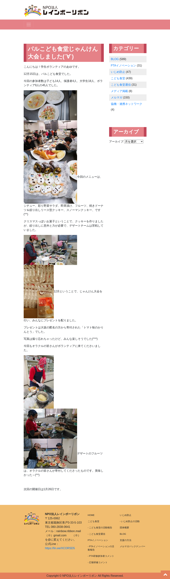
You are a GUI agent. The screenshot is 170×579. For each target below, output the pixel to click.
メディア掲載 (119, 91)
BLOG (115, 59)
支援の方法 (125, 540)
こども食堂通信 (121, 84)
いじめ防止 (118, 71)
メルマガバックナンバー (132, 546)
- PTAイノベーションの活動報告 (101, 548)
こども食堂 (118, 78)
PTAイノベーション (123, 65)
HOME (91, 515)
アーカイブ (116, 141)
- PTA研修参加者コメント (101, 556)
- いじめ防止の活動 (130, 521)
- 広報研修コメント (98, 562)
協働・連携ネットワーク (126, 103)
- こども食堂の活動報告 (100, 527)
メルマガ (116, 97)
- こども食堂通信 (96, 534)
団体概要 (124, 527)
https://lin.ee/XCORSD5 (60, 548)
